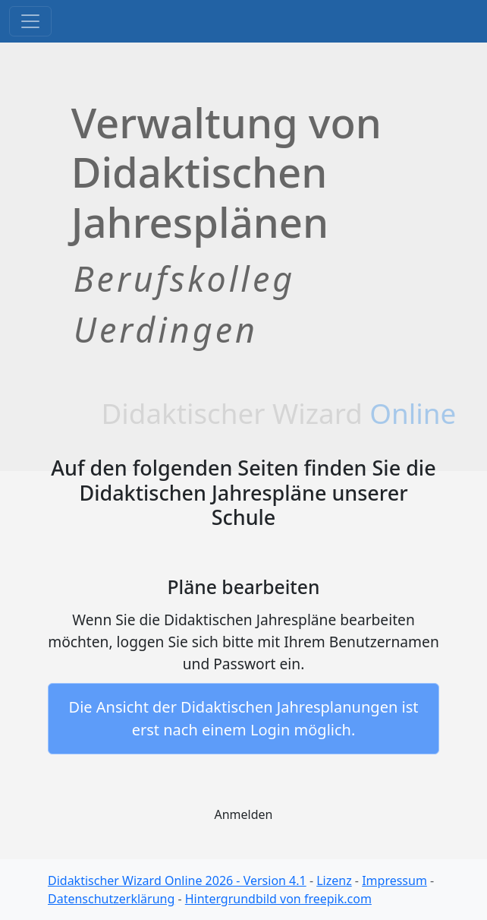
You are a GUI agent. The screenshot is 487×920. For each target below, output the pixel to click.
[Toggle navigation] (30, 21)
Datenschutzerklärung (111, 898)
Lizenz (333, 880)
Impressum (394, 880)
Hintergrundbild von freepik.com (278, 898)
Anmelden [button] (244, 814)
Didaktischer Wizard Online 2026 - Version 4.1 (177, 880)
